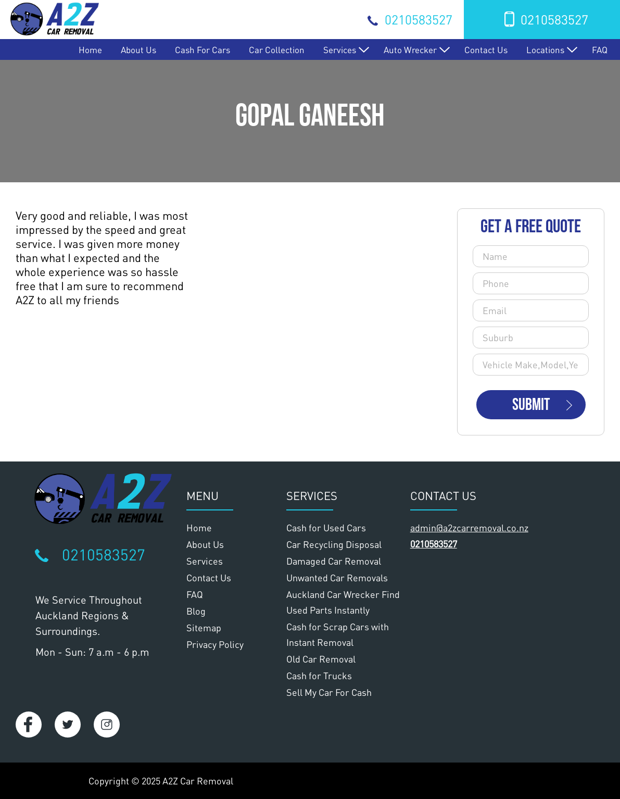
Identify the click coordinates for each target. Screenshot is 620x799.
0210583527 (418, 19)
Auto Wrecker (410, 49)
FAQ (600, 49)
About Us (138, 49)
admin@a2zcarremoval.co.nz (469, 527)
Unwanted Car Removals (337, 577)
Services (339, 49)
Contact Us (486, 49)
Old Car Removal (321, 659)
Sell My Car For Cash (329, 692)
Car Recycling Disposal (334, 544)
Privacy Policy (215, 644)
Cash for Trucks (319, 675)
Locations (545, 49)
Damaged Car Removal (333, 561)
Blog (196, 611)
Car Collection (277, 49)
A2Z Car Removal (197, 780)
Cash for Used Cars (326, 527)
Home (90, 49)
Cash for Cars (202, 49)
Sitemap (203, 627)
